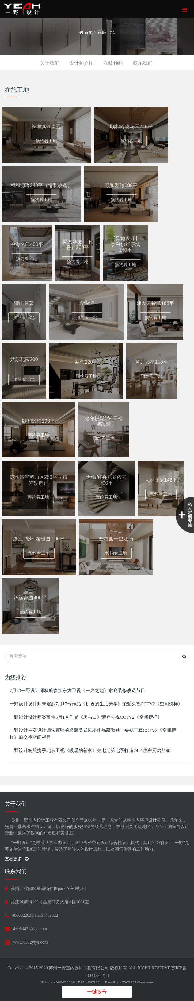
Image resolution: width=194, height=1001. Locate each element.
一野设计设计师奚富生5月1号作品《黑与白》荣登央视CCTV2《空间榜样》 (86, 717)
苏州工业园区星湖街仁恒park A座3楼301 (49, 888)
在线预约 (113, 63)
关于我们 (49, 63)
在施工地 (106, 32)
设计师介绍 (81, 63)
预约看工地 (46, 141)
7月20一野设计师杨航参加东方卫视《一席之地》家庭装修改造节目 (77, 690)
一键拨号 (97, 991)
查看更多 (17, 859)
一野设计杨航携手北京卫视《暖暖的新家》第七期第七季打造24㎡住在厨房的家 (90, 750)
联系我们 (143, 63)
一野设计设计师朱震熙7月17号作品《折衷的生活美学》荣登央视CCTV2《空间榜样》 (96, 703)
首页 (88, 32)
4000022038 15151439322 (35, 915)
